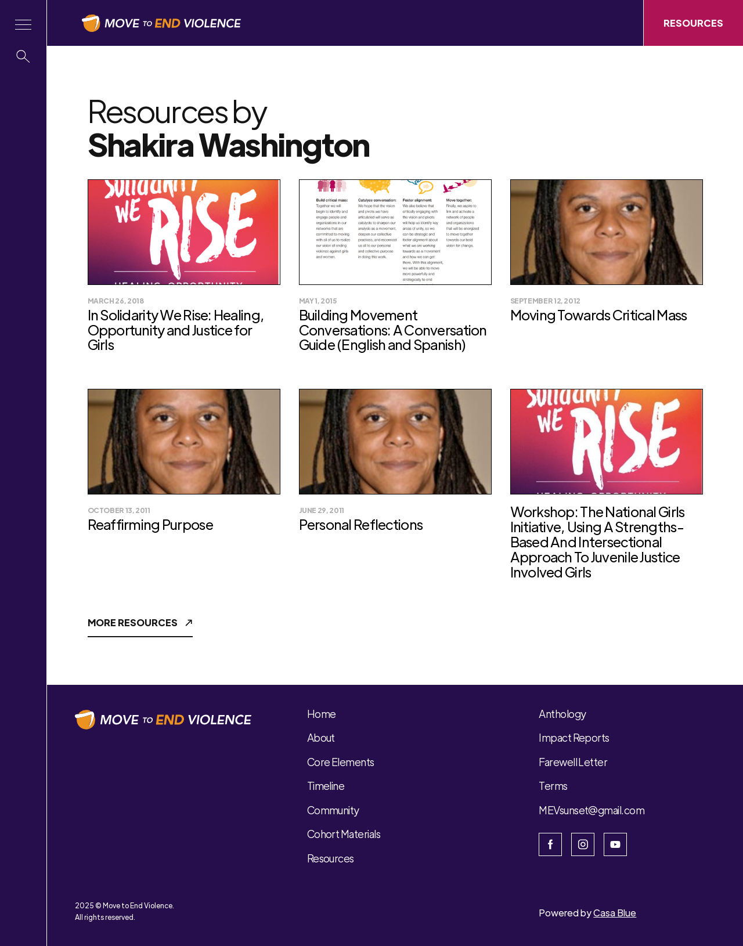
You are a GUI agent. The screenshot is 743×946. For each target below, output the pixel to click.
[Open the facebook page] (550, 844)
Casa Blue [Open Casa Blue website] (614, 913)
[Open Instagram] (582, 844)
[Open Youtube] (615, 844)
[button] (23, 24)
